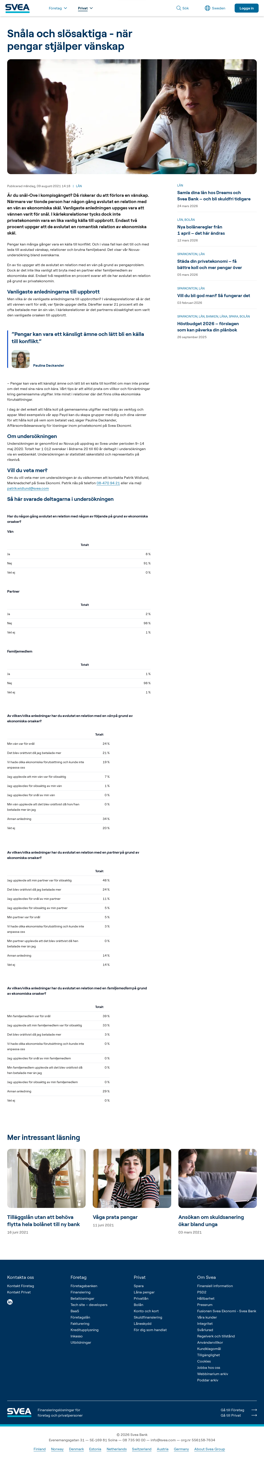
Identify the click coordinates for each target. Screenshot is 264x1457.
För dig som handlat (150, 1330)
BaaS (75, 1311)
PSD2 (201, 1292)
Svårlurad (205, 1330)
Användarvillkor (210, 1342)
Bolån (138, 1304)
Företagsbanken (84, 1286)
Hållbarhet (205, 1298)
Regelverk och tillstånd (216, 1336)
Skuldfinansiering (148, 1317)
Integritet (205, 1323)
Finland (40, 1449)
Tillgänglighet (208, 1355)
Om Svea (206, 1277)
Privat (140, 1277)
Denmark (76, 1449)
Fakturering (80, 1323)
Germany (181, 1449)
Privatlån (141, 1298)
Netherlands (117, 1449)
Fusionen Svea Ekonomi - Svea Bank (226, 1311)
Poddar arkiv (207, 1380)
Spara (139, 1286)
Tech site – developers (89, 1304)
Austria (163, 1449)
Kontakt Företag (20, 1286)
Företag (79, 1277)
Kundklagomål (209, 1348)
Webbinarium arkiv (212, 1374)
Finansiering (81, 1292)
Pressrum (204, 1304)
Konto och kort (146, 1311)
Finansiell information (215, 1286)
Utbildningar (81, 1342)
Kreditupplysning (85, 1330)
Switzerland (141, 1449)
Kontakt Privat (19, 1292)
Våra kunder (207, 1317)
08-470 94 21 (108, 483)
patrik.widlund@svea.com (28, 488)
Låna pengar (144, 1292)
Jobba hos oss (208, 1367)
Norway (57, 1449)
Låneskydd (142, 1323)
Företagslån (80, 1317)
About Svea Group (209, 1449)
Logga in (247, 8)
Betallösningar (82, 1298)
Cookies (204, 1361)
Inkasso (77, 1336)
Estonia (95, 1449)
